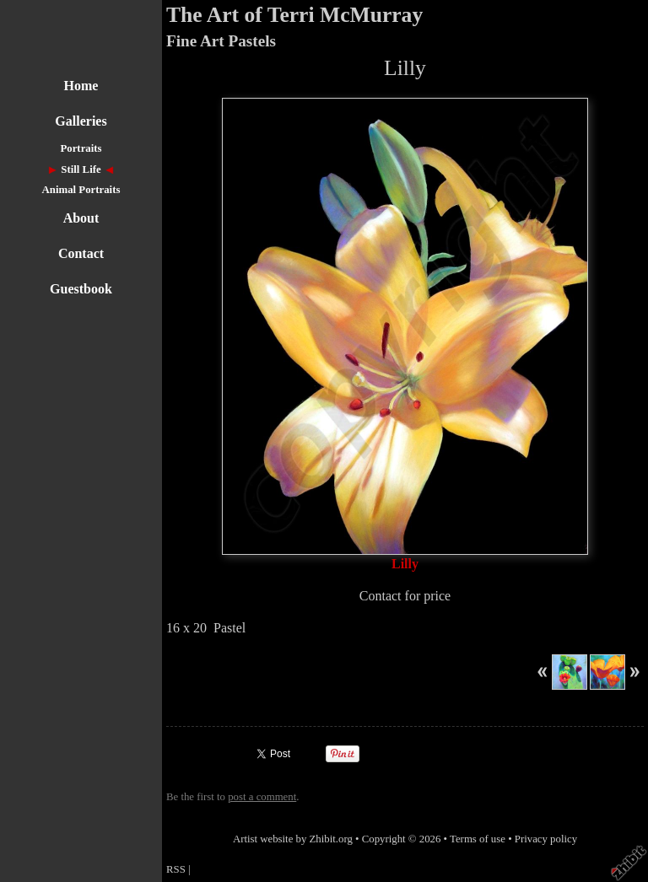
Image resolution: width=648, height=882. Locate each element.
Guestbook (81, 289)
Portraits (80, 148)
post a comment (262, 797)
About (81, 218)
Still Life (80, 169)
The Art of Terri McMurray (294, 15)
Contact (81, 253)
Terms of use (477, 839)
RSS (176, 869)
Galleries (80, 121)
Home (81, 85)
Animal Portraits (81, 190)
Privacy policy (546, 839)
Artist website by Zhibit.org (293, 839)
